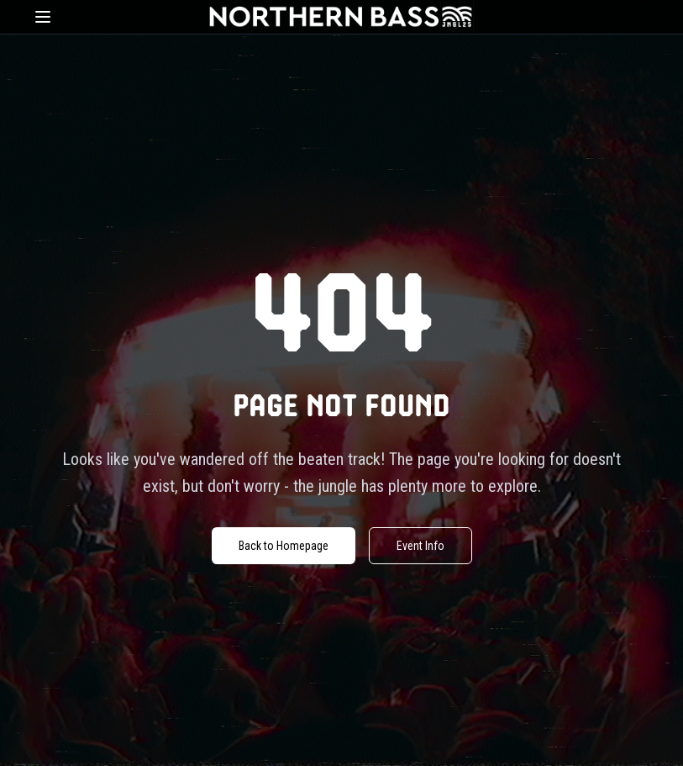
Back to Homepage (283, 545)
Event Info (420, 545)
